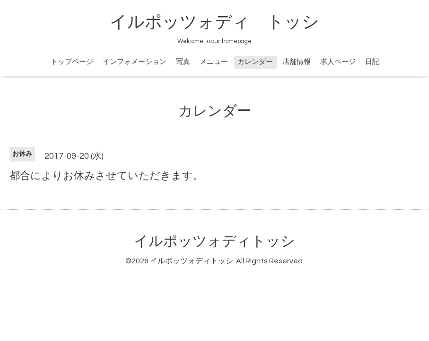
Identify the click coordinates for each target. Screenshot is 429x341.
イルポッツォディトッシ (214, 241)
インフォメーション (134, 61)
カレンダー (255, 61)
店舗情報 (296, 61)
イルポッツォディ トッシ (214, 22)
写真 (183, 61)
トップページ (72, 61)
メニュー (214, 61)
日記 (372, 61)
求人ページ (338, 61)
